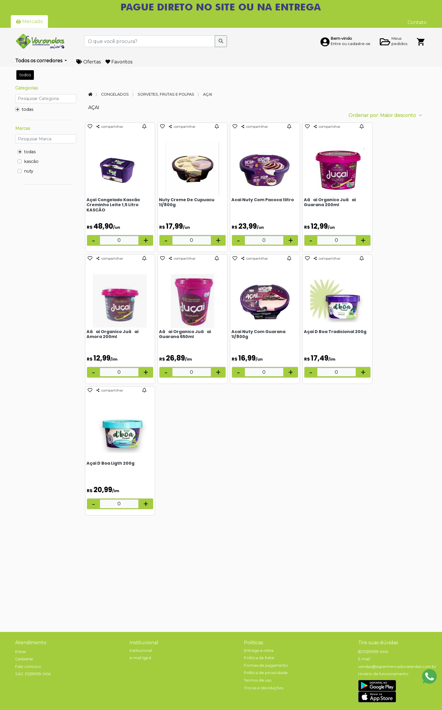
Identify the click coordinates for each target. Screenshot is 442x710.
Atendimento (30, 642)
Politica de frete (259, 658)
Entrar (20, 651)
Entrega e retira (258, 650)
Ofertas (88, 62)
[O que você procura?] (149, 41)
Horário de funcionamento (383, 674)
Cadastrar (24, 659)
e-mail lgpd (140, 658)
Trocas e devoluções (263, 688)
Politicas (253, 642)
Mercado (29, 21)
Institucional (143, 642)
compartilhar (109, 127)
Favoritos (118, 62)
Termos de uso (258, 680)
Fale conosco (28, 666)
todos (25, 74)
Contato (417, 22)
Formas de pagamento (266, 665)
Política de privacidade (266, 673)
